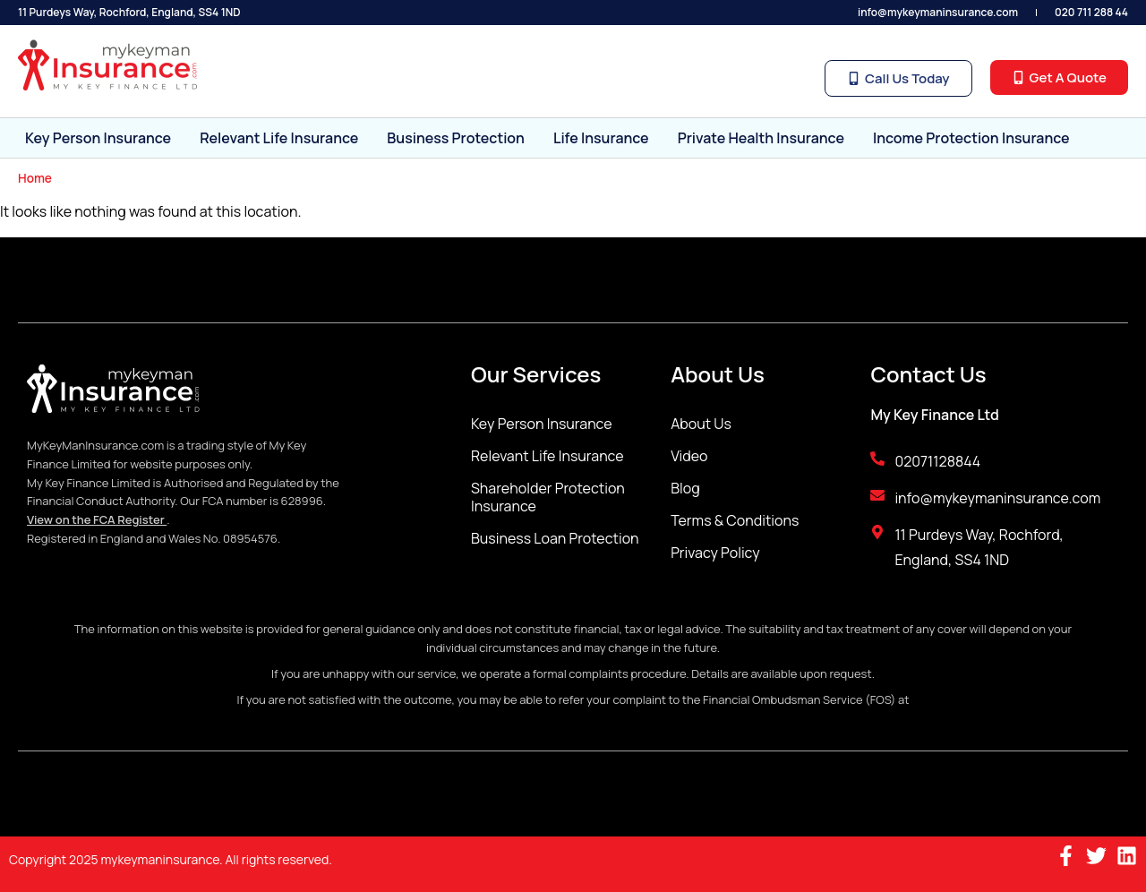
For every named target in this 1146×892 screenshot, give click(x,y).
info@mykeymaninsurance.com (938, 12)
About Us (701, 423)
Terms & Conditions (735, 520)
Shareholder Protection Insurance (548, 497)
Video (689, 456)
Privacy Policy (715, 552)
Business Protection (456, 138)
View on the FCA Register (97, 519)
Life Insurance (601, 138)
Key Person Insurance (98, 138)
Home (35, 178)
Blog (685, 488)
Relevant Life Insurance (279, 138)
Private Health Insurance (761, 138)
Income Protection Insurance (971, 138)
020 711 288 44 (1091, 12)
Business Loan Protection (555, 538)
